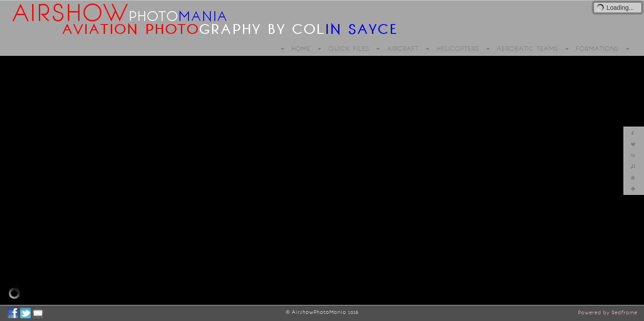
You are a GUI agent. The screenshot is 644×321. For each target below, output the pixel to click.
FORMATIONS (597, 49)
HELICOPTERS (457, 49)
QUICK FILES (348, 49)
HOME (300, 49)
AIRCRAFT (402, 49)
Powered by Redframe (607, 312)
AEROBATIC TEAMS (527, 49)
